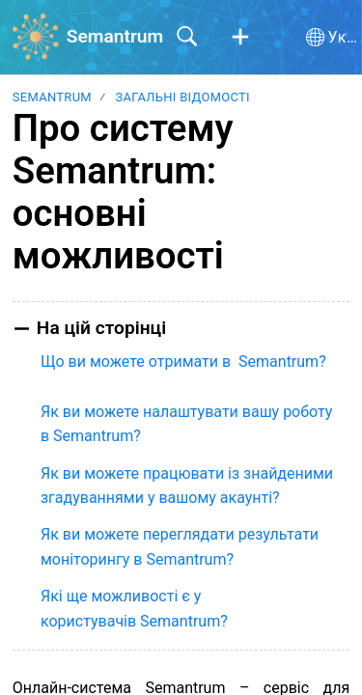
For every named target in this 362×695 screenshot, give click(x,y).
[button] (240, 37)
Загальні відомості (182, 97)
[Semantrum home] (36, 37)
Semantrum (52, 97)
